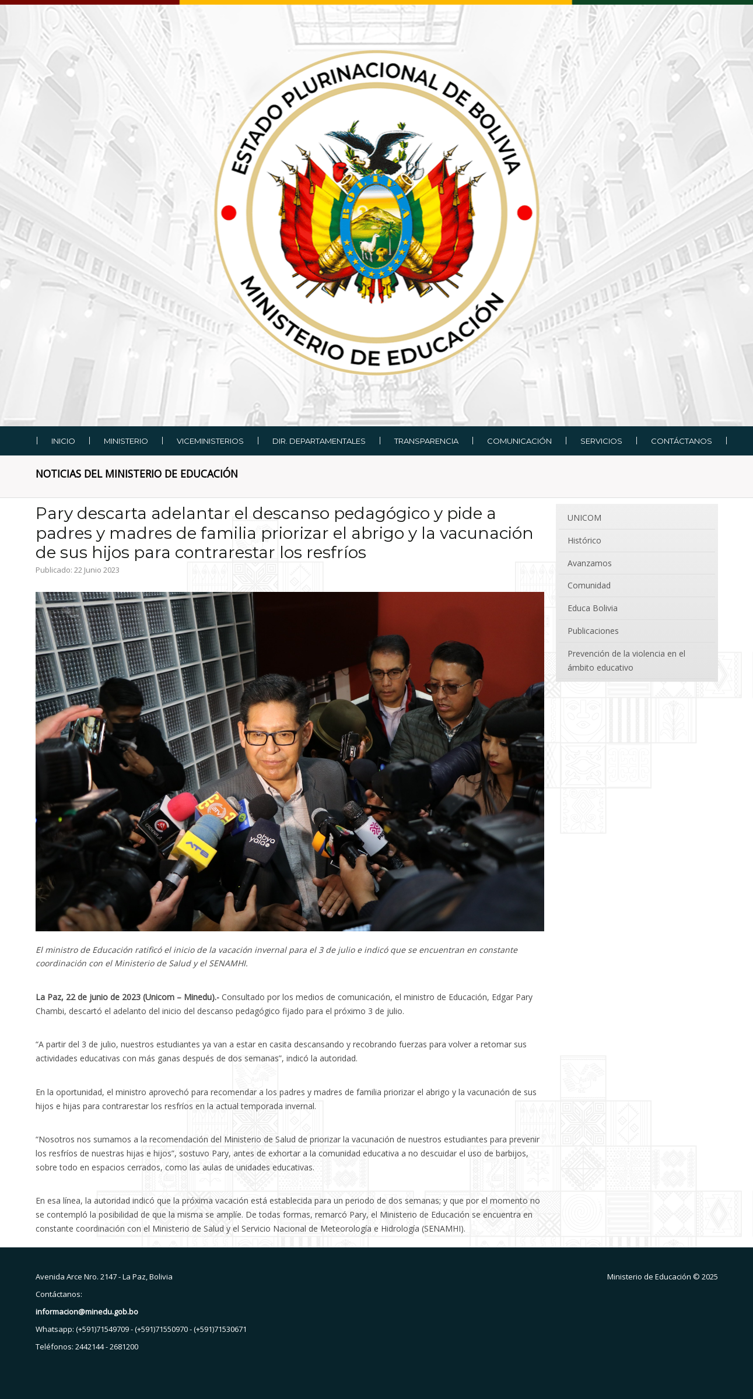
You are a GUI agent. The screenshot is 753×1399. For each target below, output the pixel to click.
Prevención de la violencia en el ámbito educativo (626, 660)
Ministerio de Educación (649, 1276)
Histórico (584, 540)
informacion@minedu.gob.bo (87, 1311)
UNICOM (584, 517)
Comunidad (589, 585)
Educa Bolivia (593, 607)
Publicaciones (593, 630)
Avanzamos (590, 563)
